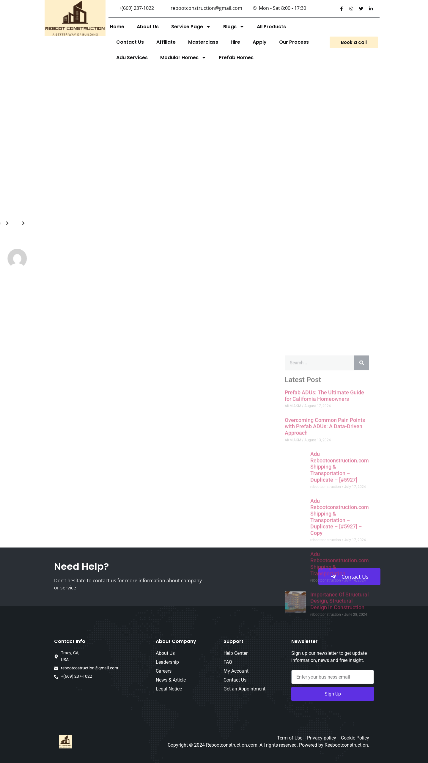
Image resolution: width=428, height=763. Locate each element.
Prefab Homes (236, 57)
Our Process (294, 42)
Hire (235, 42)
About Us (148, 26)
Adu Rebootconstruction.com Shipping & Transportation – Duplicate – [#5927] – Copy (339, 685)
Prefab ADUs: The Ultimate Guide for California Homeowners (324, 563)
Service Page (191, 26)
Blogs (233, 26)
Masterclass (203, 42)
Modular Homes (183, 57)
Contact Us (130, 42)
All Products (271, 26)
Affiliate (166, 42)
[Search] (361, 530)
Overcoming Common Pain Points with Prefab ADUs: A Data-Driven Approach (325, 594)
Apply (260, 42)
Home (117, 26)
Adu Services (132, 57)
